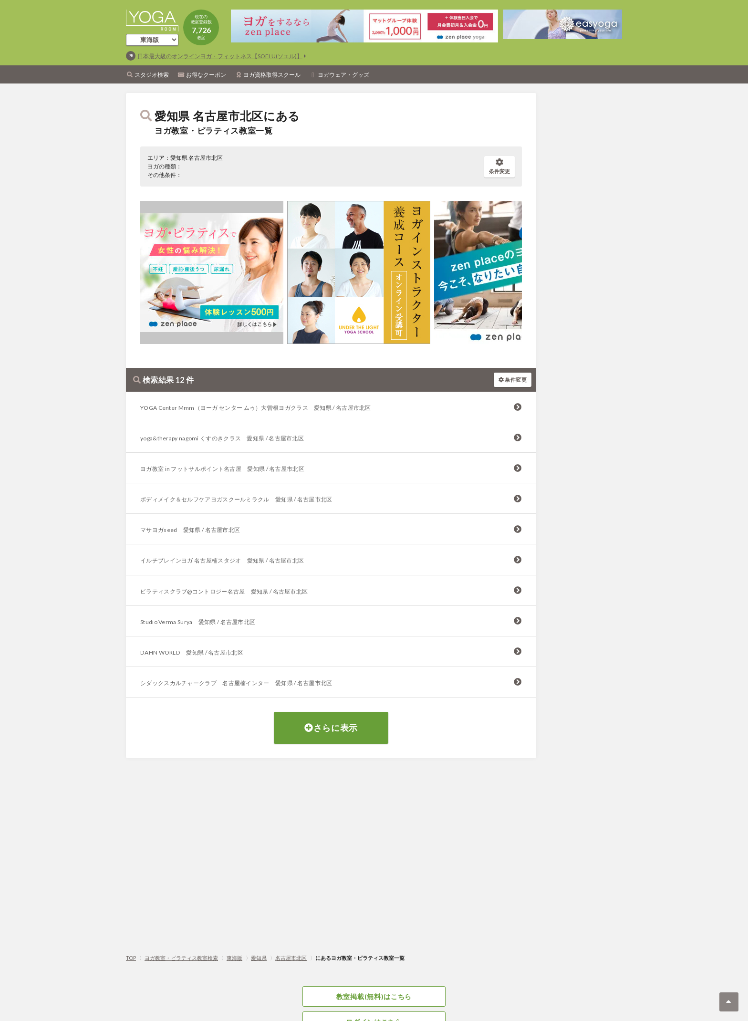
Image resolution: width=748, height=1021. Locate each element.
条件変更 (499, 166)
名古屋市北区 (291, 958)
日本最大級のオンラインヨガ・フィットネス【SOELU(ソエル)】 (219, 56)
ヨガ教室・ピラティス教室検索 (181, 958)
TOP (131, 958)
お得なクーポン (206, 74)
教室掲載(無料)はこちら (374, 996)
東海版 (234, 958)
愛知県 (259, 958)
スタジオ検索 (152, 74)
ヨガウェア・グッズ (343, 74)
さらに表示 (331, 727)
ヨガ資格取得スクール (272, 74)
